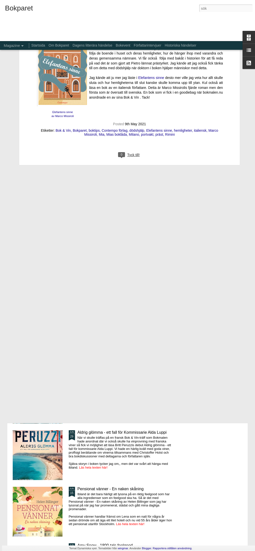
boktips (94, 62)
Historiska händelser (180, 45)
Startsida (38, 45)
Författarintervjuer (147, 45)
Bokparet (80, 62)
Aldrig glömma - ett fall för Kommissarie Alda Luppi (122, 432)
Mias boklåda (116, 66)
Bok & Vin (63, 62)
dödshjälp (136, 62)
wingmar (123, 548)
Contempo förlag (115, 62)
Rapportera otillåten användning (172, 548)
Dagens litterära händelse (92, 45)
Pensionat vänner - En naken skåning (110, 489)
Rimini (170, 66)
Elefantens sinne (159, 62)
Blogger (146, 548)
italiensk (200, 62)
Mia (102, 66)
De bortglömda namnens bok (102, 376)
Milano (134, 66)
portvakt (147, 66)
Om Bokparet (59, 45)
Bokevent (123, 45)
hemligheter (183, 62)
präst (159, 66)
